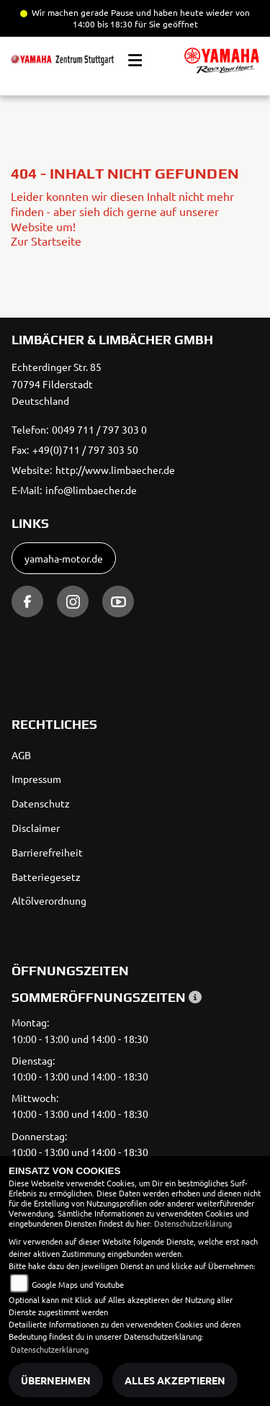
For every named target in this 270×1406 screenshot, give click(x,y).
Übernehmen (56, 1380)
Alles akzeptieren (175, 1380)
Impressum (36, 778)
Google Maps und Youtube (78, 1284)
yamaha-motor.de (63, 558)
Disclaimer (36, 827)
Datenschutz (41, 803)
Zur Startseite (46, 240)
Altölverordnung (49, 900)
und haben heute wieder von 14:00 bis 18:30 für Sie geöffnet (162, 18)
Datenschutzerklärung (193, 1223)
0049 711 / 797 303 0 (99, 429)
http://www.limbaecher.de (115, 469)
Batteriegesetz (46, 876)
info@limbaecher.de (91, 489)
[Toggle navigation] (135, 60)
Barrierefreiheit (47, 852)
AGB (21, 754)
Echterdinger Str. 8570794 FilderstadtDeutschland (57, 384)
